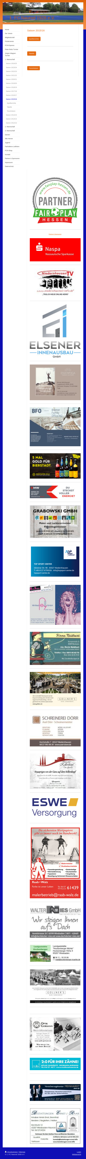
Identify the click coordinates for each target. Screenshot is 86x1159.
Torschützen (33, 68)
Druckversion (11, 1152)
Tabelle (31, 53)
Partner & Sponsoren (55, 234)
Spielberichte (34, 39)
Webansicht (76, 1154)
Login (79, 1152)
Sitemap (22, 1152)
